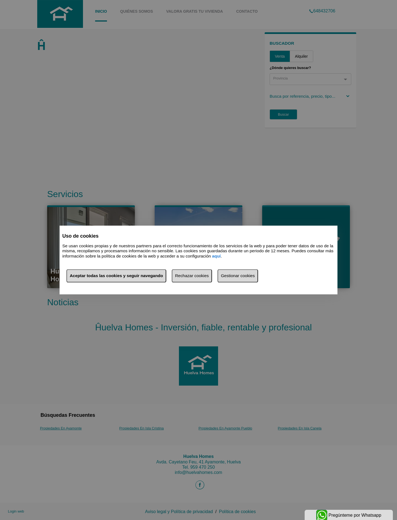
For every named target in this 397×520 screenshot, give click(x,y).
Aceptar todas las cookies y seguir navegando (116, 276)
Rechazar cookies (192, 276)
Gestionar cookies (238, 276)
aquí (216, 256)
